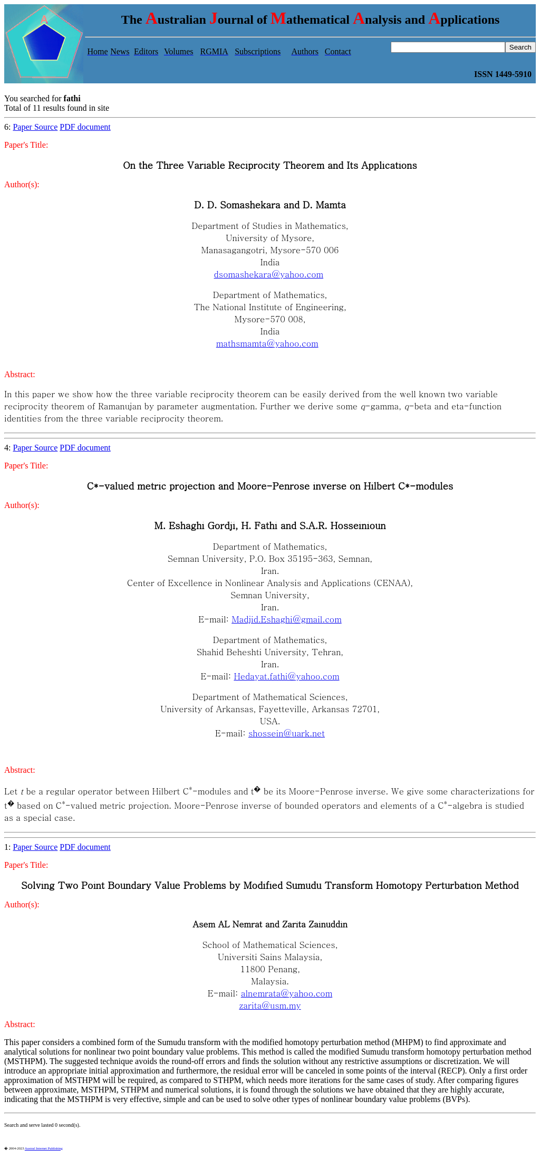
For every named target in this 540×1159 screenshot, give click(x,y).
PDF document (85, 126)
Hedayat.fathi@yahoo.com (286, 676)
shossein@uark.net (286, 733)
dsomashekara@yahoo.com (268, 274)
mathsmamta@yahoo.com (267, 343)
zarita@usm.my (270, 1005)
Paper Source (35, 126)
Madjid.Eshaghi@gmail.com (286, 619)
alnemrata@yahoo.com (286, 993)
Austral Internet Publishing (44, 1148)
